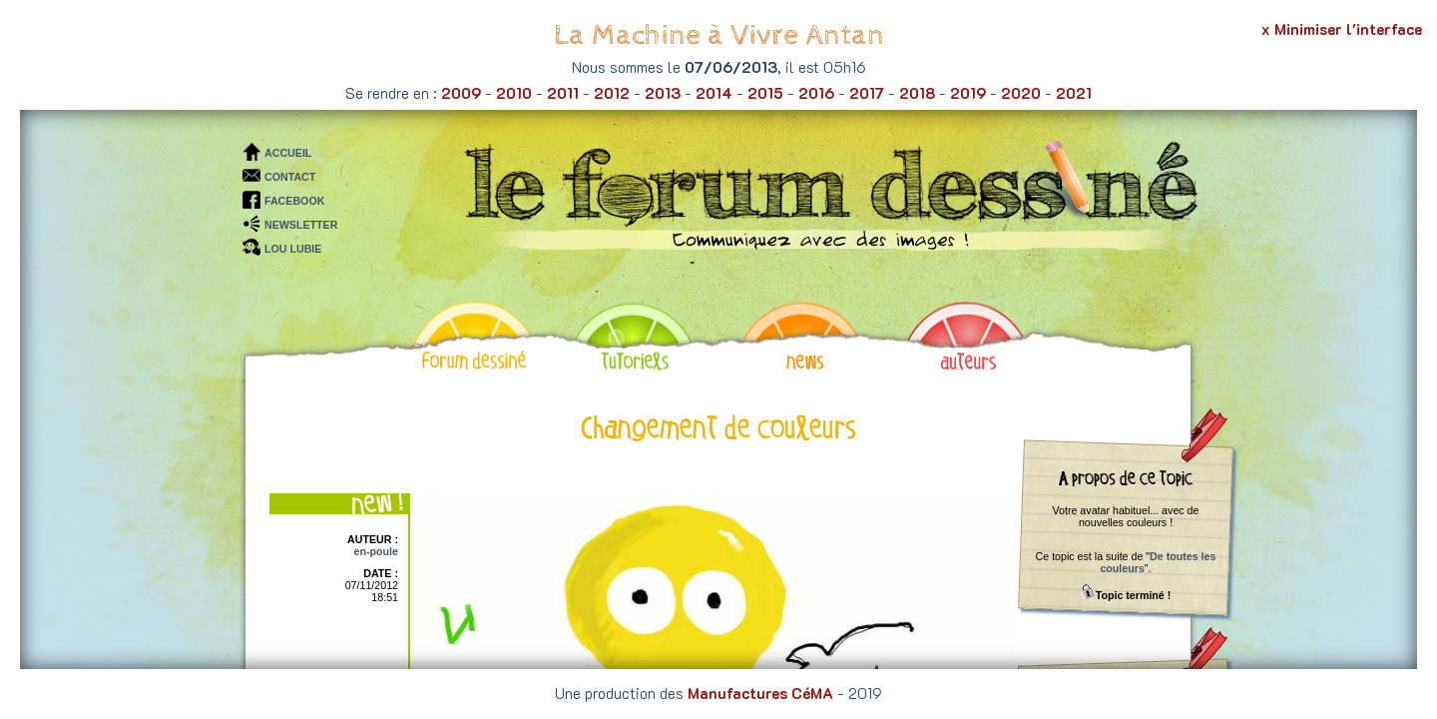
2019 (968, 93)
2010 (514, 93)
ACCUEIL (287, 153)
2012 (612, 93)
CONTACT (289, 177)
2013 (663, 93)
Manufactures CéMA (760, 693)
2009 (461, 93)
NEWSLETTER (300, 225)
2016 (816, 93)
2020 (1021, 93)
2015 (765, 93)
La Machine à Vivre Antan (719, 35)
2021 (1074, 93)
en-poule (376, 551)
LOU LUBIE (292, 249)
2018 (917, 93)
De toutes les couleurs (1157, 562)
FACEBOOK (294, 201)
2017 (866, 93)
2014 (714, 93)
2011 (563, 93)
